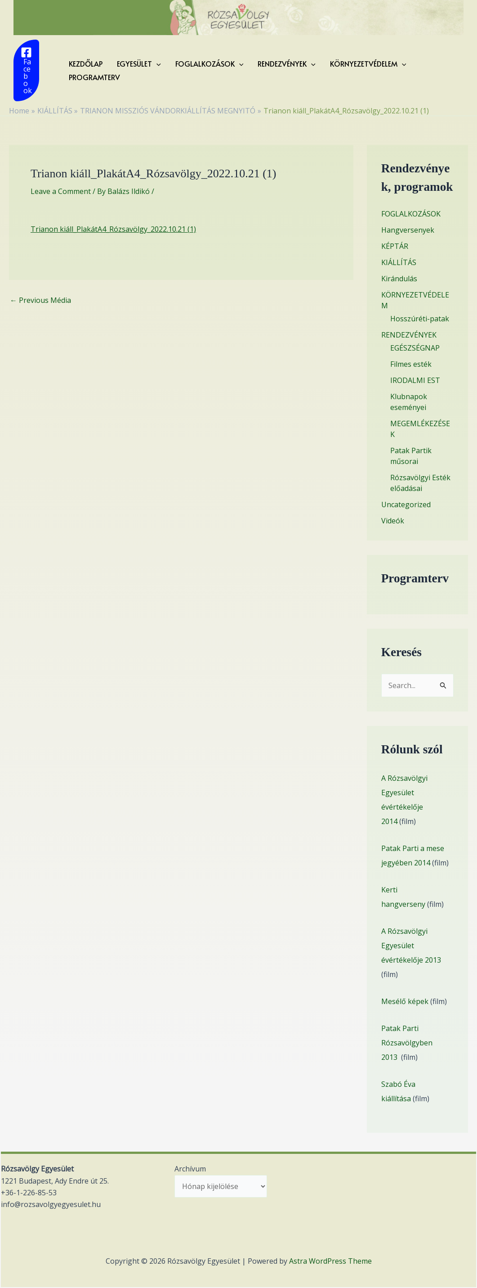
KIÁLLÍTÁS (398, 262)
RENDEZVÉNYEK (287, 63)
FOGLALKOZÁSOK (209, 63)
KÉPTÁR (394, 246)
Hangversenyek (407, 230)
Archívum (190, 1169)
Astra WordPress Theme (330, 1261)
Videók (392, 521)
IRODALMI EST (415, 380)
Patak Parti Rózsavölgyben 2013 (406, 1042)
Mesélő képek (404, 1001)
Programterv (94, 77)
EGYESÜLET (139, 63)
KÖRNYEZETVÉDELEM (368, 63)
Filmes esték (411, 364)
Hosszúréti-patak (419, 319)
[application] (156, 63)
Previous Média (40, 300)
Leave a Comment (61, 191)
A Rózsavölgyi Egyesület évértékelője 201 (409, 945)
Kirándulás (399, 279)
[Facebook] (26, 70)
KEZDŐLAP (86, 63)
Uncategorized (406, 504)
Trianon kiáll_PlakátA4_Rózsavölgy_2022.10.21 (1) (113, 229)
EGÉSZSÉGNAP (415, 348)
